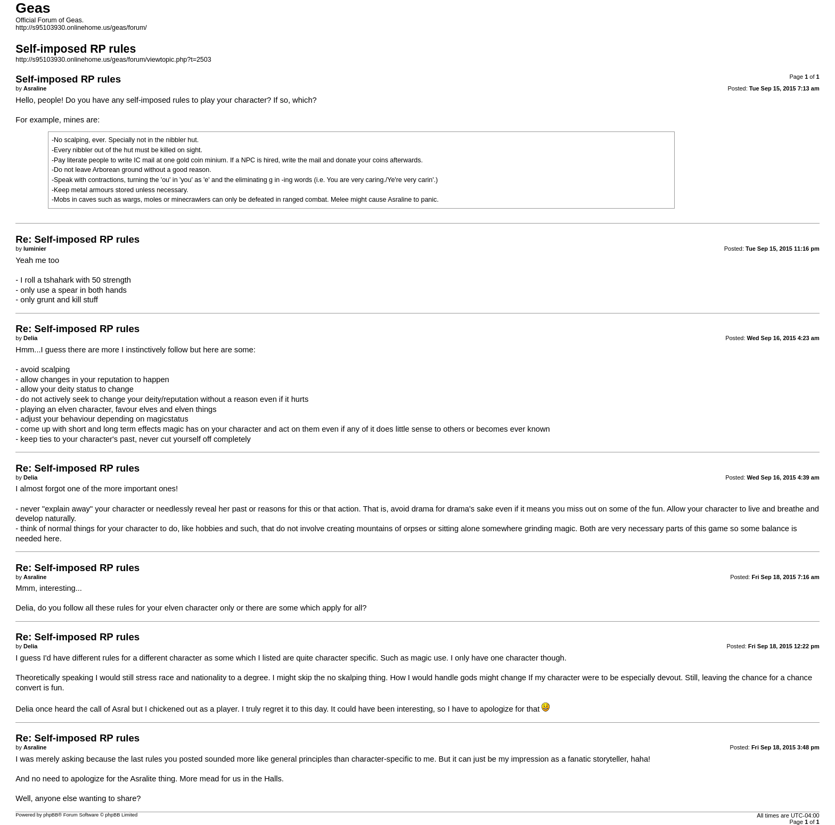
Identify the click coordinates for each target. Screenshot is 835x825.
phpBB (50, 815)
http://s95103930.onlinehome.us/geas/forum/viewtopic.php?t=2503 (113, 59)
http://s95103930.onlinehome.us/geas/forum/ (80, 27)
